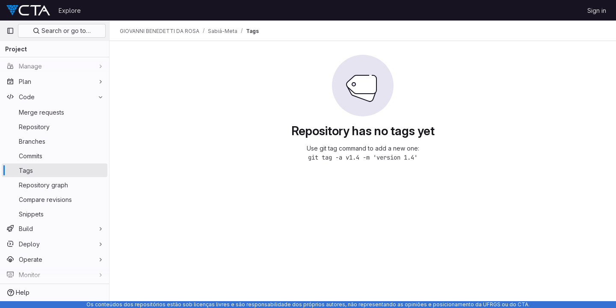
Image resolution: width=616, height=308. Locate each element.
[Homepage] (28, 10)
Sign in (596, 10)
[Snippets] (54, 214)
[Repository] (54, 126)
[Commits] (54, 156)
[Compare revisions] (54, 199)
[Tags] (54, 170)
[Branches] (54, 141)
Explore (70, 10)
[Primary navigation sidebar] (10, 31)
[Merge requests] (54, 112)
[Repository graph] (54, 185)
